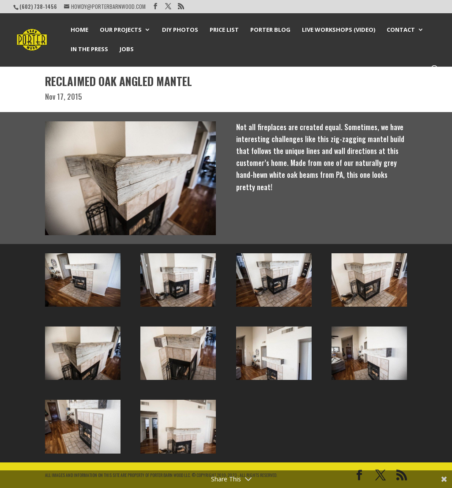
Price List (224, 30)
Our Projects (121, 30)
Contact (401, 30)
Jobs (127, 49)
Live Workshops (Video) (338, 30)
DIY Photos (180, 30)
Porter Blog (270, 30)
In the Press (89, 49)
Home (79, 30)
